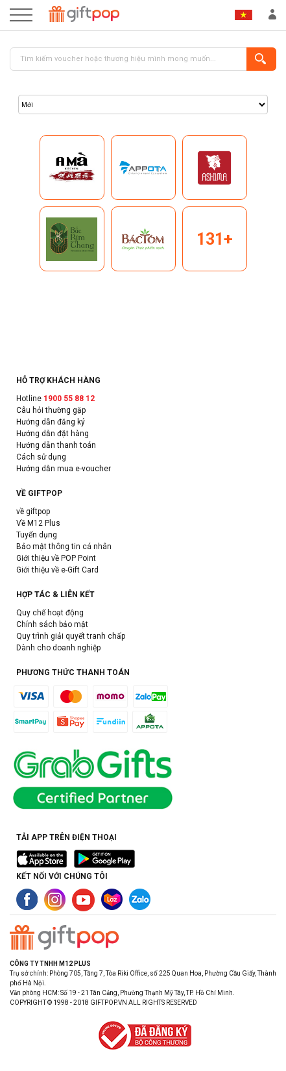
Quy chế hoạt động (50, 612)
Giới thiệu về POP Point (56, 558)
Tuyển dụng (36, 534)
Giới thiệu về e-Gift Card (57, 569)
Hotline (55, 398)
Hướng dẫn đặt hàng (52, 433)
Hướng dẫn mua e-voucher (63, 468)
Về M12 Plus (38, 523)
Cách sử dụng (41, 457)
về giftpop (33, 511)
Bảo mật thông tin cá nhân (64, 546)
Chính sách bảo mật (52, 624)
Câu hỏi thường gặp (51, 410)
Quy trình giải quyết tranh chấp (70, 636)
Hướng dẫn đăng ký (50, 421)
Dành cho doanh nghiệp (58, 647)
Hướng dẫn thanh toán (56, 445)
